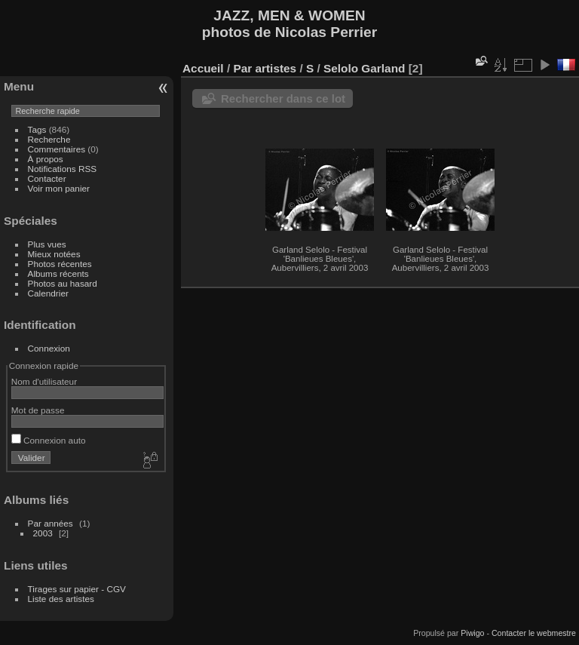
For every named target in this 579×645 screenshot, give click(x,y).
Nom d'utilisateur (44, 381)
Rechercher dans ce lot (283, 98)
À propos (45, 159)
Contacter (47, 178)
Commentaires (57, 149)
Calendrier (48, 293)
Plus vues (47, 244)
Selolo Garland (364, 68)
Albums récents (58, 273)
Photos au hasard (62, 283)
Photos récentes (60, 264)
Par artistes (264, 68)
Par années (50, 523)
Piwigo (472, 632)
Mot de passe (38, 410)
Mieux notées (54, 254)
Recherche (49, 139)
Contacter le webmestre (534, 632)
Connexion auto (48, 440)
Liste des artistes (61, 599)
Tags (37, 129)
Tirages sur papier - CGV (77, 589)
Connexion (49, 348)
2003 (43, 533)
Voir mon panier (59, 188)
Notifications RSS (62, 169)
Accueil (203, 68)
